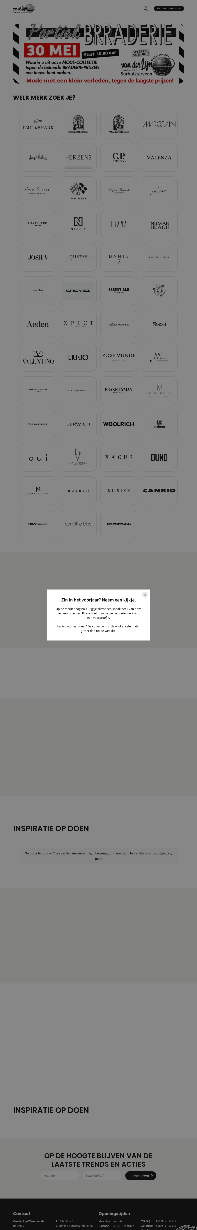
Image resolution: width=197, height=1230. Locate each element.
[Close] (145, 595)
